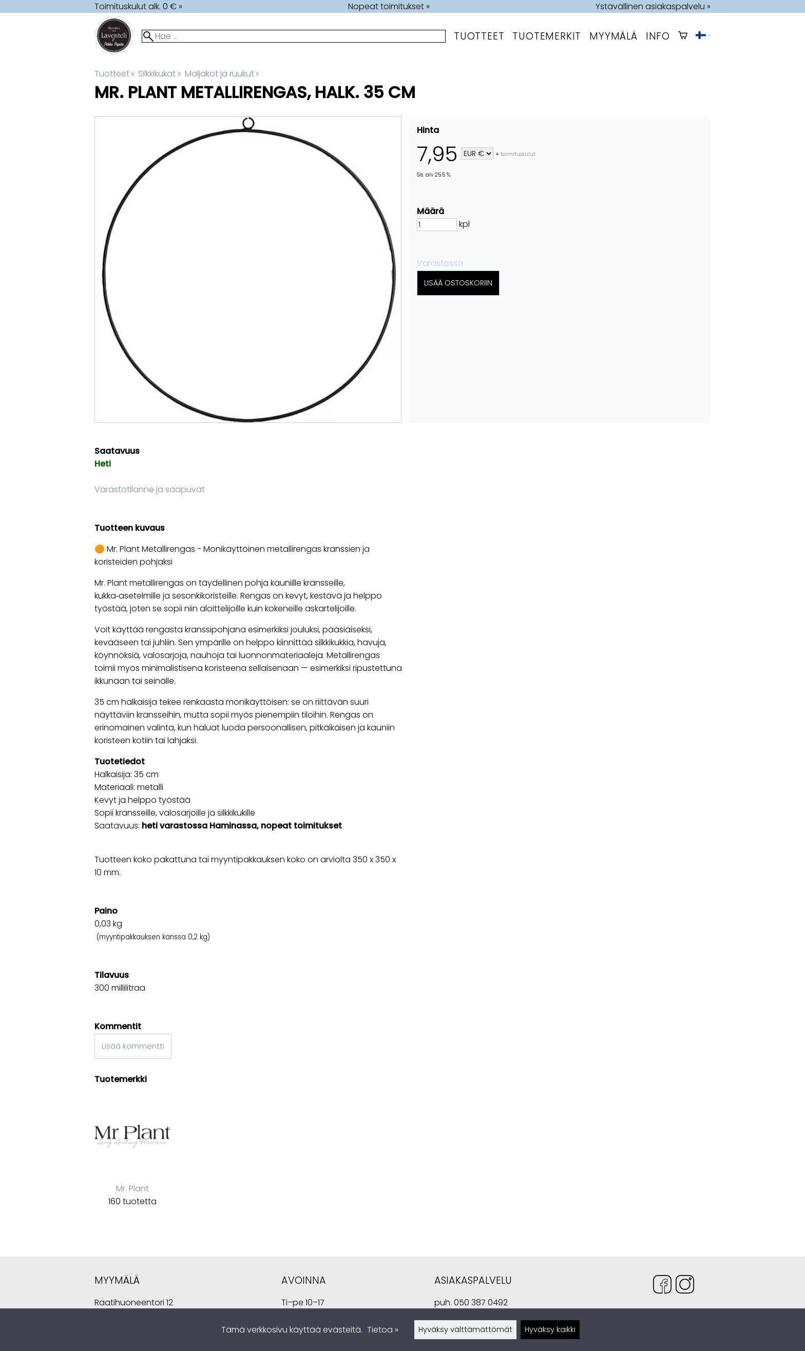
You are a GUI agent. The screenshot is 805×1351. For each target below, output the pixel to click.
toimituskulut (518, 154)
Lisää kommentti (133, 1046)
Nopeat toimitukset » (389, 6)
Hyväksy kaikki (550, 1329)
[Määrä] (437, 224)
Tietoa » (382, 1330)
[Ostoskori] (682, 36)
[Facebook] (662, 1286)
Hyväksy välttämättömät (465, 1329)
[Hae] (294, 36)
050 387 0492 (481, 1302)
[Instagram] (685, 1286)
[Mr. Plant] (132, 1158)
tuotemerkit (546, 36)
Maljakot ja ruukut (222, 74)
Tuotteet (479, 36)
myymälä (613, 36)
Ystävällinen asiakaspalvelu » (653, 6)
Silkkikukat (159, 74)
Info (658, 36)
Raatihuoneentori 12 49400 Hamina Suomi (133, 1303)
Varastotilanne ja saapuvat (149, 489)
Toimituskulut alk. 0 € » (138, 6)
